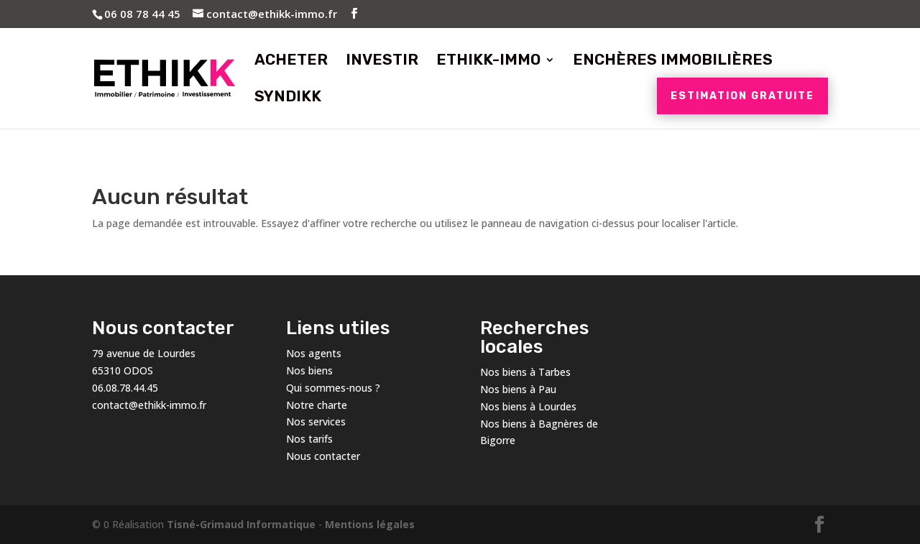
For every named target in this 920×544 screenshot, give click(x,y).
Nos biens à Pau (518, 389)
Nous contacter (323, 456)
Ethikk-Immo (488, 61)
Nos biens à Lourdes (528, 406)
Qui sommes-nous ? (333, 388)
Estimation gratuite (742, 96)
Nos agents (313, 353)
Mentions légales (370, 524)
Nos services (316, 421)
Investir (382, 61)
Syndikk (287, 98)
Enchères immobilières (673, 61)
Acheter (291, 61)
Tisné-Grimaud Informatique (241, 524)
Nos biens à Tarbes (525, 372)
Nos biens (309, 370)
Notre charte (316, 405)
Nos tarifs (309, 439)
